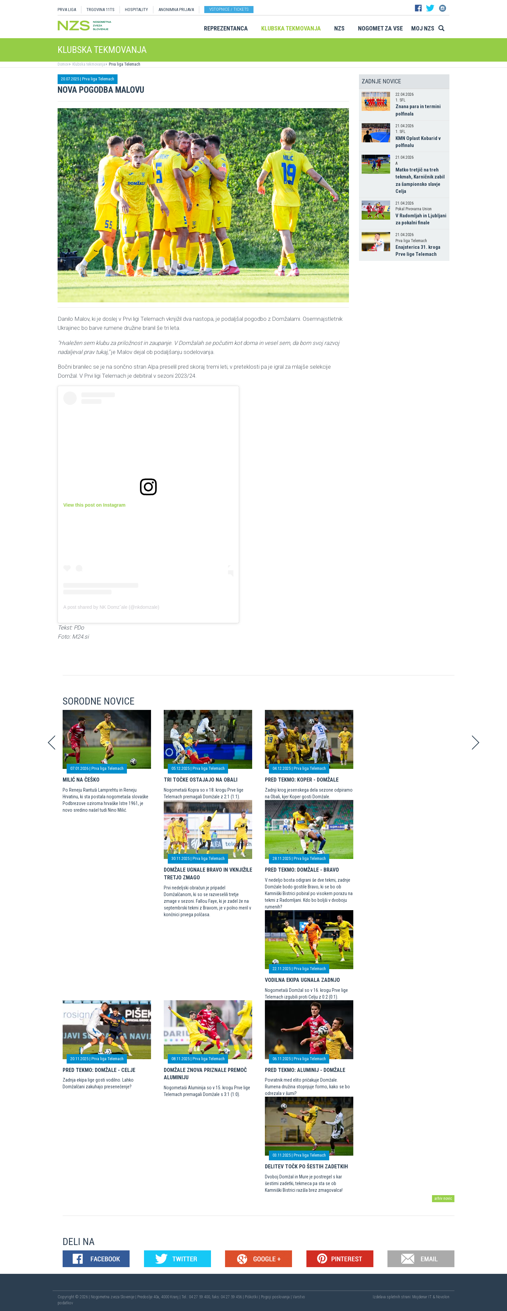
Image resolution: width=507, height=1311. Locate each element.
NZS (339, 28)
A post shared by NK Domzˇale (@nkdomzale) (111, 607)
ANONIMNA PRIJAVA (176, 9)
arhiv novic (443, 1198)
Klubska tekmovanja (291, 28)
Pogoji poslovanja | (277, 1297)
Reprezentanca (226, 28)
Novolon (442, 1297)
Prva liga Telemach (124, 64)
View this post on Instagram (94, 505)
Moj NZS (422, 28)
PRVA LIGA (67, 9)
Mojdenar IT (422, 1297)
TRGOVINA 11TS (100, 9)
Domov (63, 64)
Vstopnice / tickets (228, 9)
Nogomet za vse (380, 28)
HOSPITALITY (136, 9)
